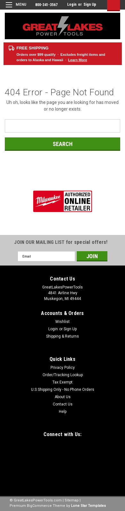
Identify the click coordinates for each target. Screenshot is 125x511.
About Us (63, 397)
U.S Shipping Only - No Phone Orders (62, 389)
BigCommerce (39, 506)
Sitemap (72, 500)
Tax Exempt (62, 382)
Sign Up (89, 4)
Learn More (77, 60)
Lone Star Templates (88, 506)
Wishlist (62, 321)
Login (71, 4)
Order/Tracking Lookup (63, 375)
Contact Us (63, 404)
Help (62, 411)
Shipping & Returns (62, 336)
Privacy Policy (63, 367)
